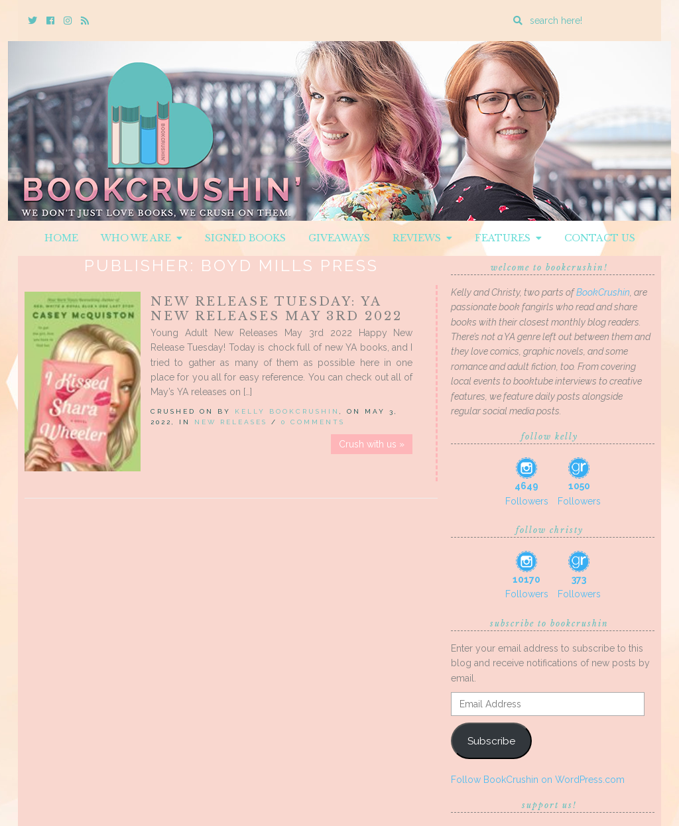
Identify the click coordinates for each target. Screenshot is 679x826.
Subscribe (491, 741)
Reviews (422, 238)
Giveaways (339, 238)
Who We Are (141, 238)
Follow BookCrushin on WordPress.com (538, 779)
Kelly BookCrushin (287, 411)
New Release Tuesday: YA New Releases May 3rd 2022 (276, 309)
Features (508, 238)
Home (61, 238)
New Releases (230, 422)
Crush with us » (371, 444)
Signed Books (245, 238)
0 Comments (313, 422)
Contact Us (599, 238)
